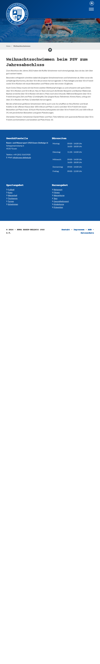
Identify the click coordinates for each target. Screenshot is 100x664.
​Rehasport (57, 189)
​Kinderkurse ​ (58, 204)
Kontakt (66, 230)
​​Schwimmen (12, 204)
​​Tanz (54, 198)
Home (8, 46)
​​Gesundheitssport (60, 201)
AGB (89, 230)
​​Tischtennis (12, 198)
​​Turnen (10, 201)
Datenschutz (87, 233)
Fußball (10, 189)
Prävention (57, 207)
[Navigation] (91, 9)
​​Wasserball (11, 195)
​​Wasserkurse (58, 195)
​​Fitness (56, 192)
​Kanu (9, 192)
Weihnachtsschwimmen (21, 46)
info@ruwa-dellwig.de (22, 157)
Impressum (78, 230)
